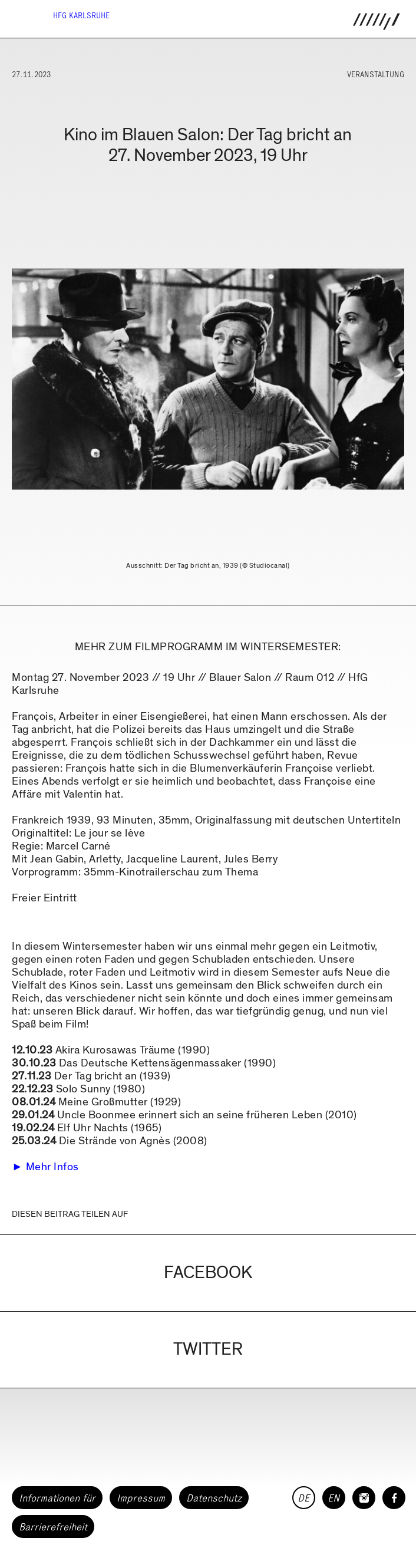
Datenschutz (214, 1497)
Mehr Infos (52, 1167)
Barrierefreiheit (53, 1526)
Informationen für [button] (57, 1497)
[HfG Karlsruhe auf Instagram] (363, 1497)
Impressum (141, 1497)
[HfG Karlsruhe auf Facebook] (393, 1497)
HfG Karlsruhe (81, 16)
